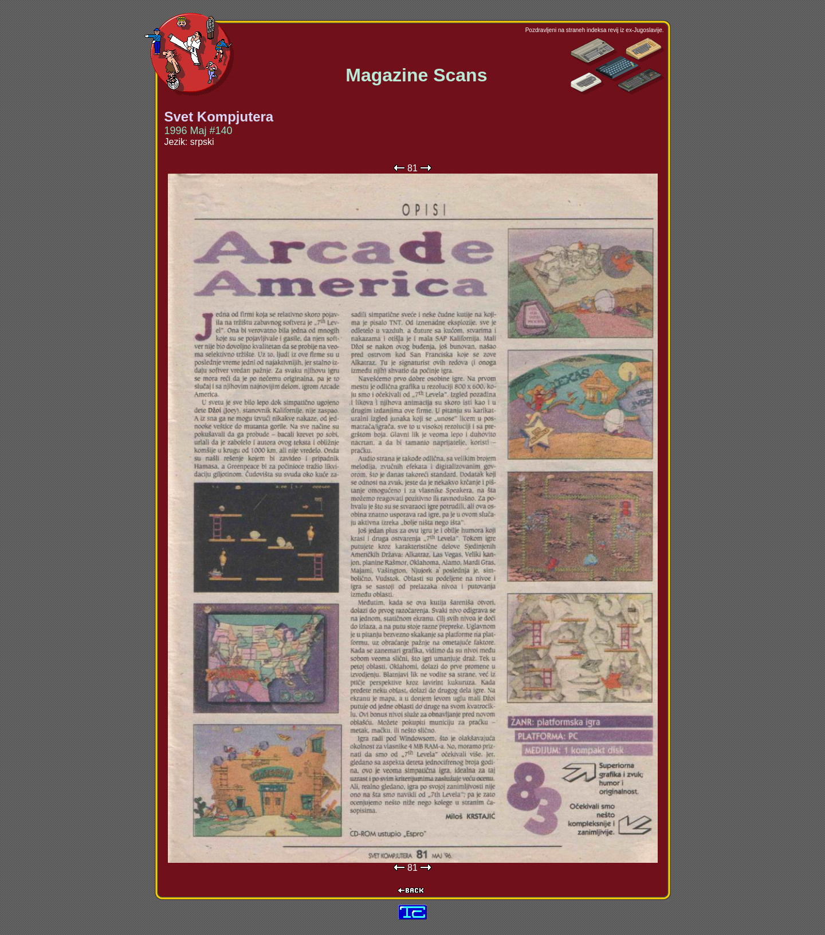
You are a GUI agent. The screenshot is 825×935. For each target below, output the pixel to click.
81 (412, 168)
